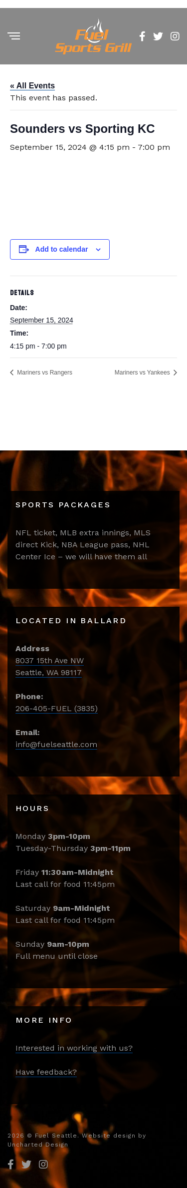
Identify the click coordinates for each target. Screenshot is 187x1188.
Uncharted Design (37, 1144)
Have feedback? (46, 1072)
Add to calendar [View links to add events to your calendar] (61, 249)
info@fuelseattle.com (56, 744)
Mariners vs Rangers (43, 372)
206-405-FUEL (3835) (56, 708)
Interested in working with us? (74, 1048)
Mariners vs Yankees (143, 372)
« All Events (32, 85)
